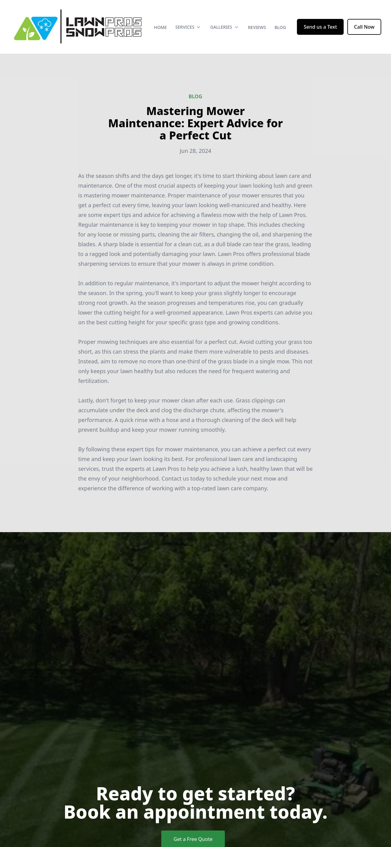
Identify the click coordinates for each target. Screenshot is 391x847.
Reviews (257, 27)
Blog (280, 27)
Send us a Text (320, 26)
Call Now (364, 26)
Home (160, 27)
